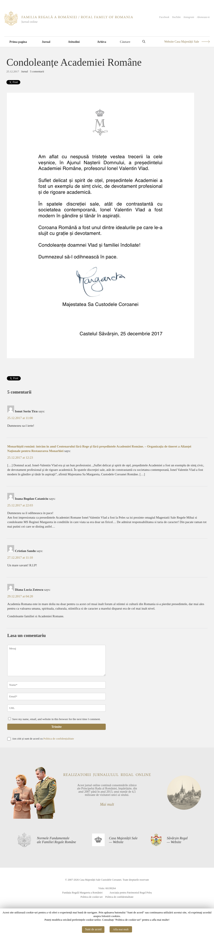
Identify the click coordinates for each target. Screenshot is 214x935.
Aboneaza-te (203, 17)
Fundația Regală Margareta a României (82, 892)
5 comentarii (37, 71)
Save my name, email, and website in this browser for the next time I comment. (56, 719)
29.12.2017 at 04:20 (20, 596)
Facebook (164, 17)
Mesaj (56, 660)
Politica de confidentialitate (119, 896)
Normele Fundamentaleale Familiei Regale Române (56, 840)
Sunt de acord (93, 929)
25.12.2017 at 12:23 (20, 457)
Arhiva (101, 41)
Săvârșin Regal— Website (177, 840)
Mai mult (107, 804)
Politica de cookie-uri (91, 896)
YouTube (176, 17)
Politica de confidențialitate (58, 738)
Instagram (189, 17)
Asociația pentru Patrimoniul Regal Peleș (130, 892)
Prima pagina (18, 41)
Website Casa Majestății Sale (181, 41)
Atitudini (74, 41)
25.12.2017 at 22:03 (20, 505)
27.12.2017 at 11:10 (20, 557)
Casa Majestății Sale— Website (123, 840)
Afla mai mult (121, 929)
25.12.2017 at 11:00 (20, 418)
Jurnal (46, 41)
